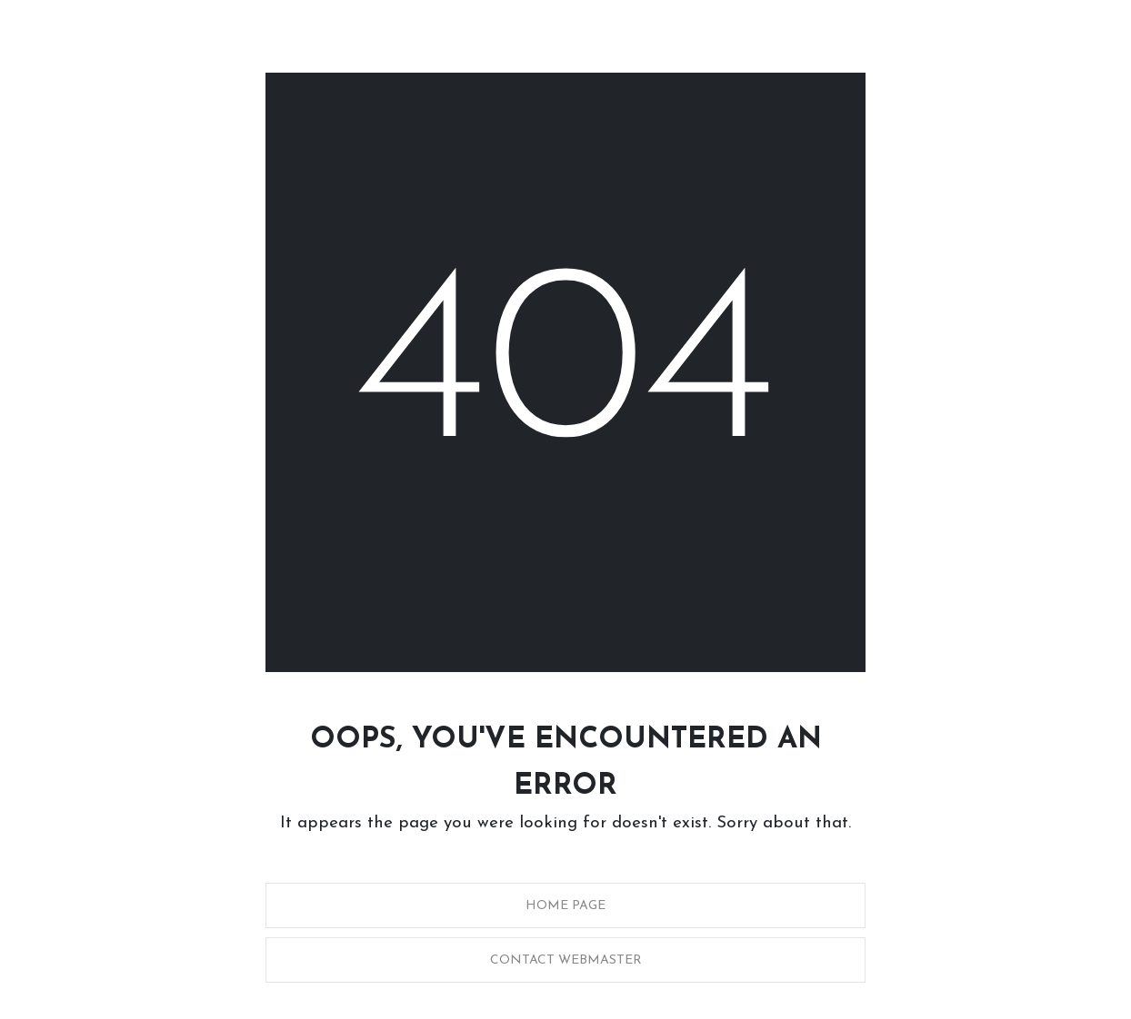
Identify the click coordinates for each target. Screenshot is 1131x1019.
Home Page (565, 906)
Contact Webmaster (566, 960)
